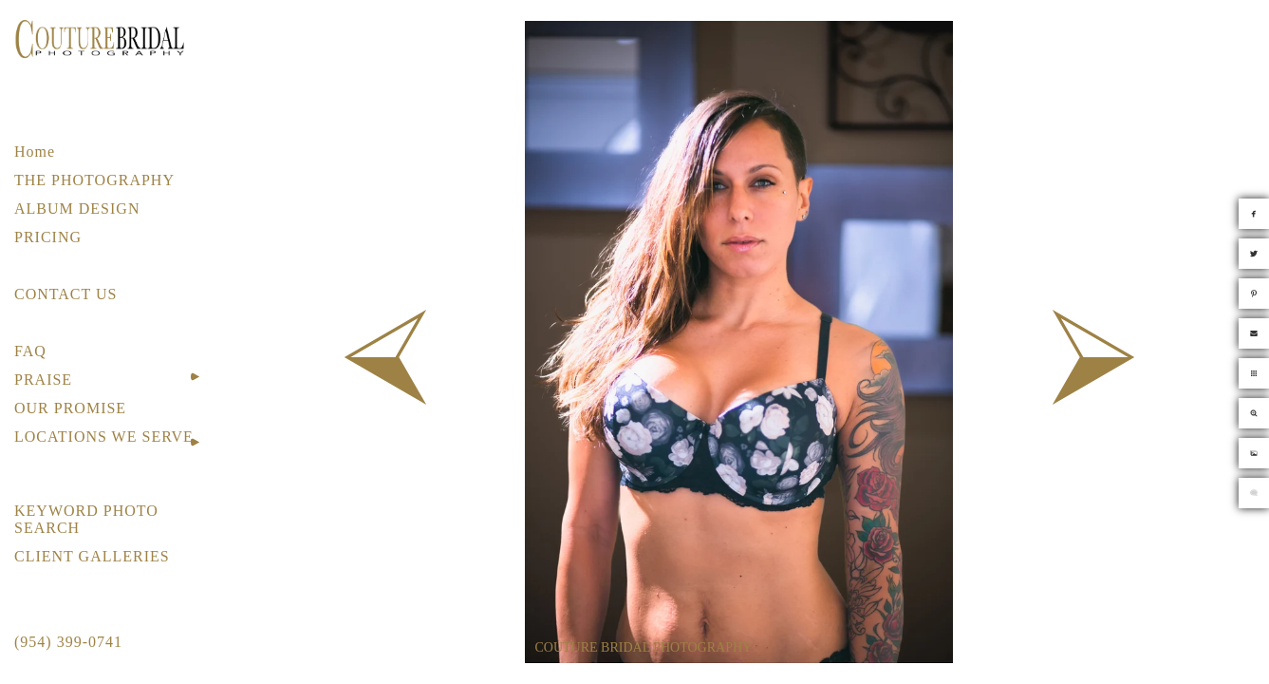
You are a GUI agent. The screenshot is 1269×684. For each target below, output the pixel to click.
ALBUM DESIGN (77, 208)
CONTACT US (65, 294)
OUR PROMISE (70, 408)
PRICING (48, 237)
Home (34, 151)
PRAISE (43, 379)
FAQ (30, 351)
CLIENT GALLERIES (92, 556)
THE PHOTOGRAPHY (94, 180)
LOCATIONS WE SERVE (104, 436)
